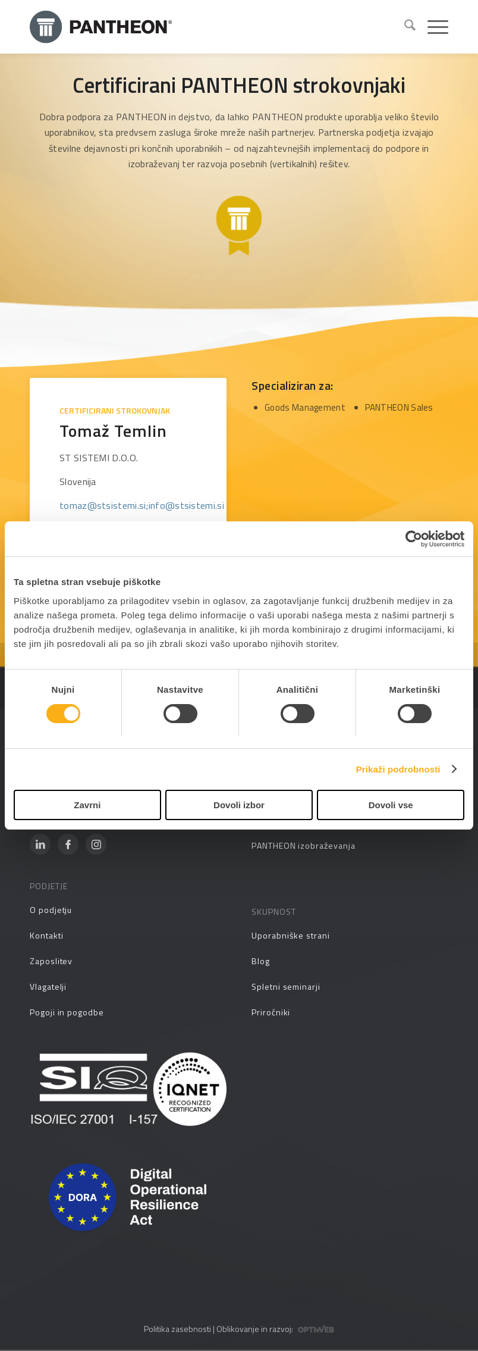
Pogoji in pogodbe (67, 1012)
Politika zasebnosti (177, 1328)
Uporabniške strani (290, 935)
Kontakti (46, 935)
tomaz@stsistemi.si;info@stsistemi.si (141, 505)
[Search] (404, 27)
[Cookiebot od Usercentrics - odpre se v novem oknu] (412, 539)
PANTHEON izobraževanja (303, 845)
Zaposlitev (51, 961)
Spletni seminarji (285, 986)
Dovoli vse (391, 805)
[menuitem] (404, 27)
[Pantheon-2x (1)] (212, 27)
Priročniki (270, 1012)
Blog (260, 961)
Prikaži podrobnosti (398, 769)
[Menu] (432, 27)
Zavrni (87, 805)
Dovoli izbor (239, 805)
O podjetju (51, 909)
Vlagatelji (48, 986)
